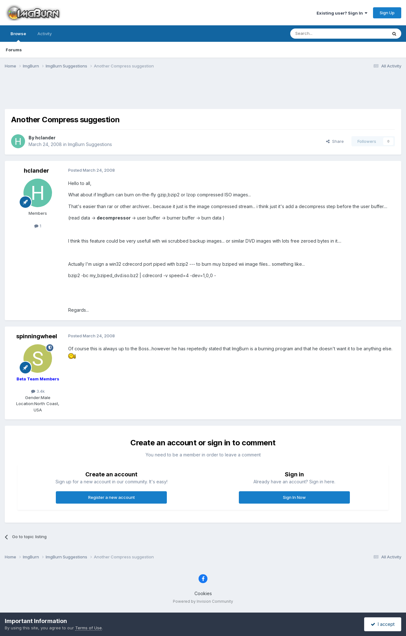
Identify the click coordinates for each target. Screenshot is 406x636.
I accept (383, 624)
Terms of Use (88, 627)
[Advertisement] (203, 93)
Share (335, 141)
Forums (14, 49)
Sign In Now (294, 497)
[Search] (322, 34)
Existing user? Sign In (342, 13)
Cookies (203, 593)
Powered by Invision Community (203, 601)
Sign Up (387, 12)
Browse (18, 36)
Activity (44, 33)
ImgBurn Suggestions (90, 144)
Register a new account (111, 497)
